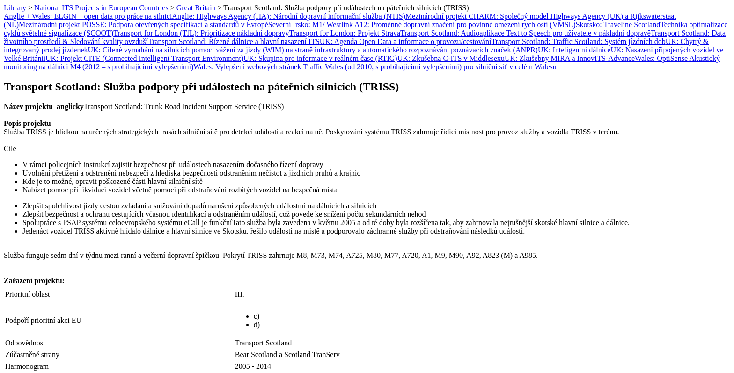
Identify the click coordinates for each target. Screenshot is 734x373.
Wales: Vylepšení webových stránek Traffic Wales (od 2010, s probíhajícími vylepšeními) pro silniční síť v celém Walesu (374, 67)
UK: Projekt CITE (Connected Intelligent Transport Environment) (144, 58)
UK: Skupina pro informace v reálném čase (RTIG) (320, 58)
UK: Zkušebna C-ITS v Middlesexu (451, 58)
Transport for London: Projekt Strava (344, 33)
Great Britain (196, 8)
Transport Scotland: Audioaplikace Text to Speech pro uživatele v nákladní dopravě (525, 33)
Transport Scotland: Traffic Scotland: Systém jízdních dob (578, 41)
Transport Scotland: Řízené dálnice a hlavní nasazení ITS (234, 41)
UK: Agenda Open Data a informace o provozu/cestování (406, 41)
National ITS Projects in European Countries (101, 8)
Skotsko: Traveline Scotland (618, 25)
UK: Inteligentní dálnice (574, 50)
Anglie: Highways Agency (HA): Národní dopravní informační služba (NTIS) (288, 16)
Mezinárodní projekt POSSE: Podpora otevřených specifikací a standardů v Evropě (143, 25)
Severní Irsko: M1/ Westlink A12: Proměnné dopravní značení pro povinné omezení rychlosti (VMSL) (422, 25)
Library (15, 8)
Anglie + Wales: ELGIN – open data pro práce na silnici (88, 16)
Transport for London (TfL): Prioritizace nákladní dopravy (201, 33)
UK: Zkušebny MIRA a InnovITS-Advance (570, 58)
